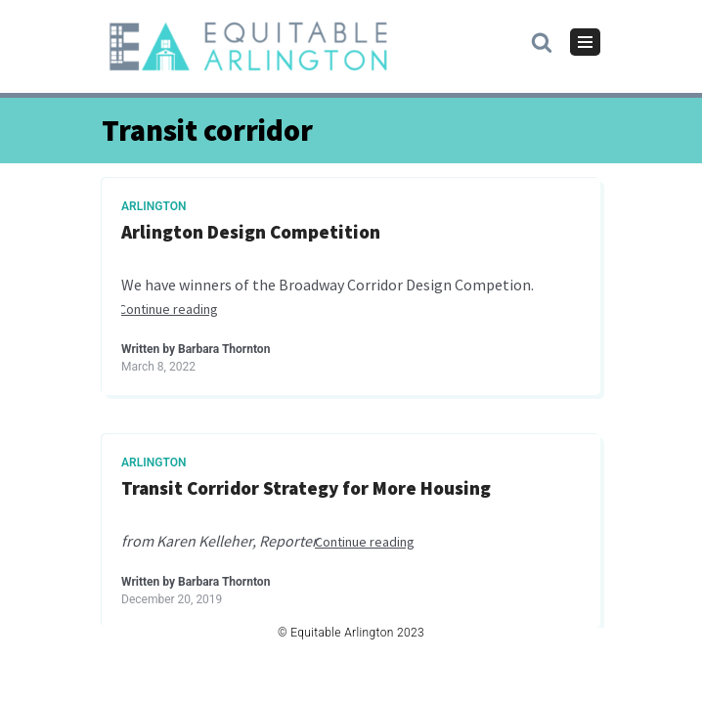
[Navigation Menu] (585, 42)
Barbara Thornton (224, 349)
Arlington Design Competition (250, 232)
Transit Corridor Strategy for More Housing (306, 488)
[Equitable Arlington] (248, 46)
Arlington (154, 206)
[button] (541, 41)
